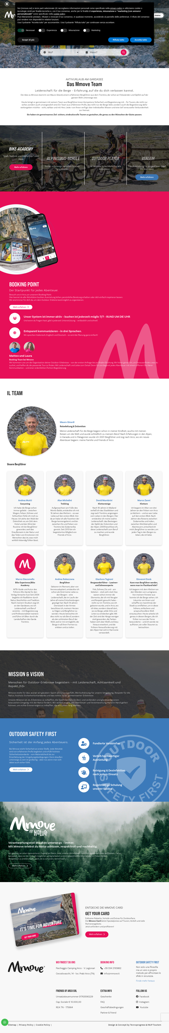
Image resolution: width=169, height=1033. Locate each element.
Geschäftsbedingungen (112, 1007)
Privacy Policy (26, 1025)
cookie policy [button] (59, 14)
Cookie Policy (43, 1025)
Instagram (142, 1002)
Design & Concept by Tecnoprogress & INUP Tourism (134, 1025)
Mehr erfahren (21, 307)
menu (157, 15)
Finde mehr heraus (145, 980)
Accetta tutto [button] (141, 40)
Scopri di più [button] (28, 40)
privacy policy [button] (116, 8)
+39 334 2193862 (110, 968)
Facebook (142, 996)
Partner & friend (108, 1012)
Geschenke (105, 996)
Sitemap (12, 1025)
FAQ (102, 1002)
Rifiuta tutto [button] (118, 40)
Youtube (142, 1007)
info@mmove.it (110, 973)
